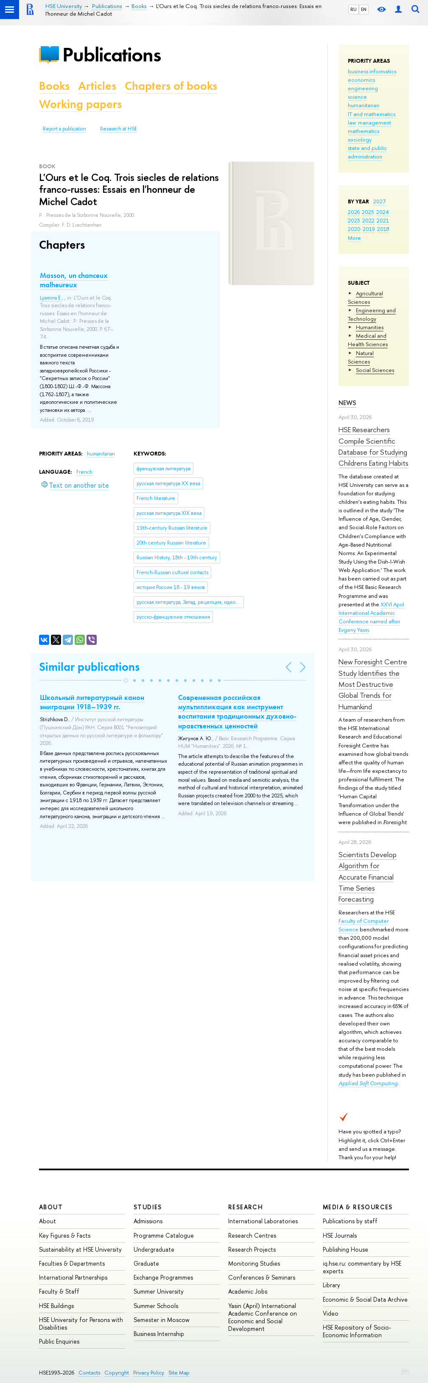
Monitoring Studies (254, 1263)
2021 (383, 220)
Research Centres (252, 1235)
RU (353, 9)
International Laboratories (263, 1221)
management (374, 122)
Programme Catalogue (164, 1235)
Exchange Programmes (163, 1277)
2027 (379, 201)
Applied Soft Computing (368, 1083)
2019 (369, 229)
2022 (368, 220)
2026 (354, 212)
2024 (382, 212)
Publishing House (345, 1249)
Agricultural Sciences (365, 297)
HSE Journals (340, 1235)
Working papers (80, 104)
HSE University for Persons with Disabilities (81, 1323)
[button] (126, 680)
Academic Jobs (247, 1291)
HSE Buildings (56, 1306)
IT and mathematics (371, 114)
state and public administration (367, 152)
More (354, 238)
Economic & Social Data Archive (365, 1299)
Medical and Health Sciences (368, 340)
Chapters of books (171, 85)
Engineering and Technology (372, 314)
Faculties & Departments (72, 1263)
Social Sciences (375, 370)
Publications (111, 54)
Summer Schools (156, 1306)
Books (54, 85)
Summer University (159, 1291)
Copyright (116, 1372)
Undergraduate (154, 1249)
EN (363, 9)
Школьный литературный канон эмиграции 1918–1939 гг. (92, 702)
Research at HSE (118, 128)
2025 (368, 212)
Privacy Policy (148, 1372)
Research (245, 1207)
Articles (97, 85)
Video (330, 1313)
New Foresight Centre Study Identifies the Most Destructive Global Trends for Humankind (372, 684)
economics (361, 79)
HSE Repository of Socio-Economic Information (357, 1331)
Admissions (148, 1221)
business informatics (372, 71)
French (84, 472)
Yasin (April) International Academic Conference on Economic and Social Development (262, 1317)
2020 (354, 229)
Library (331, 1285)
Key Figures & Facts (64, 1235)
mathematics (363, 131)
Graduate (146, 1263)
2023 (354, 220)
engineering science (363, 92)
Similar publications (89, 666)
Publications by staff (350, 1221)
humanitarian (363, 105)
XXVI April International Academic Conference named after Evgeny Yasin (371, 616)
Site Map (179, 1372)
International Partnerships (73, 1277)
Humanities (369, 327)
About (51, 1207)
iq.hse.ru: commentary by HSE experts (362, 1267)
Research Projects (252, 1249)
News (347, 402)
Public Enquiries (59, 1341)
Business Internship (159, 1334)
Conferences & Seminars (261, 1277)
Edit (405, 1371)
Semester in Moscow (162, 1320)
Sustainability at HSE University (80, 1249)
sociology (360, 139)
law (352, 122)
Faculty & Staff (59, 1291)
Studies (148, 1207)
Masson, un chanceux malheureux (74, 280)
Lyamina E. (51, 297)
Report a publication (64, 128)
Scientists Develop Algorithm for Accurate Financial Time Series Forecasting (367, 877)
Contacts (89, 1372)
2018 (383, 229)
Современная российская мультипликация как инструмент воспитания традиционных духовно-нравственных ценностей (237, 711)
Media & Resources (358, 1207)
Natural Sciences (361, 357)
